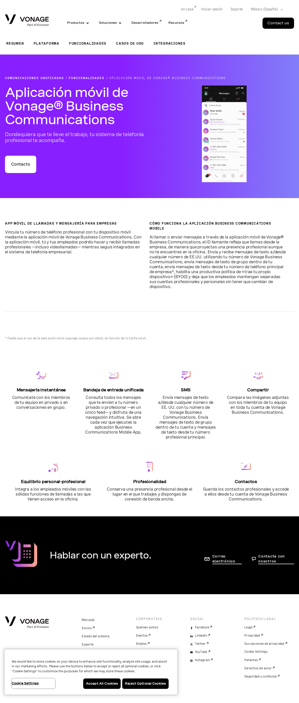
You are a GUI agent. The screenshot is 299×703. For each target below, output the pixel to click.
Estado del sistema (96, 636)
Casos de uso (130, 43)
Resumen (15, 43)
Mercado (88, 620)
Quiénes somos (147, 627)
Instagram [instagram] (202, 660)
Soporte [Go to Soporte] (236, 9)
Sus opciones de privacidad (264, 643)
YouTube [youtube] (201, 652)
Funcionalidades (87, 43)
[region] (91, 672)
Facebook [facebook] (202, 627)
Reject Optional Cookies (145, 683)
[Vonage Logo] (27, 20)
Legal (248, 627)
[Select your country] (265, 9)
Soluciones (108, 23)
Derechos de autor (258, 668)
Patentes (251, 660)
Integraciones (169, 43)
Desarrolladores (144, 23)
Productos (75, 23)
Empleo (141, 643)
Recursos (176, 23)
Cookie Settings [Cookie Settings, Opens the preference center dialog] (25, 683)
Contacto (20, 164)
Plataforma (46, 43)
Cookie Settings (255, 651)
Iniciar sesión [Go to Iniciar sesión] (211, 9)
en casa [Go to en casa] (187, 9)
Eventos (142, 635)
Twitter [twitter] (200, 643)
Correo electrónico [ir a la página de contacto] (223, 558)
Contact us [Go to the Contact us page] (278, 23)
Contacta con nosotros (271, 558)
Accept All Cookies (102, 683)
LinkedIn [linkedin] (201, 635)
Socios (87, 628)
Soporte (88, 644)
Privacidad (252, 635)
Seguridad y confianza (260, 676)
